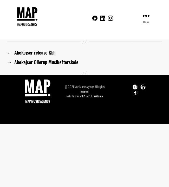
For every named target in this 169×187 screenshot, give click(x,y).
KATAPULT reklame (92, 96)
